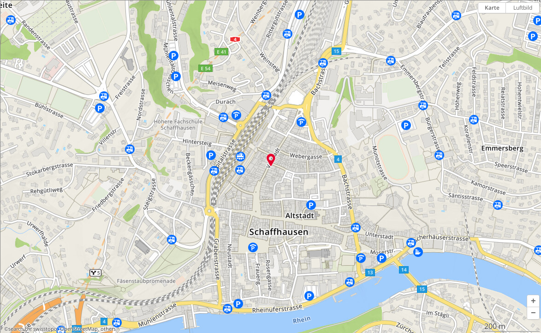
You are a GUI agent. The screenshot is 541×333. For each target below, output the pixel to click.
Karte (492, 8)
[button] (533, 301)
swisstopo (45, 329)
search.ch (19, 329)
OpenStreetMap (79, 329)
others (108, 329)
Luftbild (522, 8)
